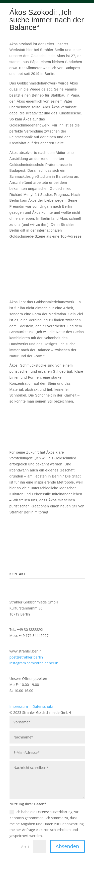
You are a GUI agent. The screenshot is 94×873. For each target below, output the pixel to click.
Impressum (19, 706)
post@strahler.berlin (26, 657)
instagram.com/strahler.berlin (34, 663)
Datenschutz (43, 706)
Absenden (67, 846)
